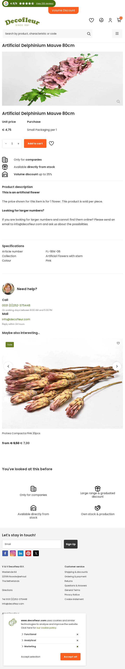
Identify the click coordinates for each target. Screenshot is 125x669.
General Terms (72, 590)
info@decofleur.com (16, 319)
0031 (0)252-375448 (16, 305)
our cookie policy (46, 627)
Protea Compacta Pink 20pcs (21, 433)
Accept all (70, 656)
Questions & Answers (76, 585)
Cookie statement (74, 599)
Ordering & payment (75, 576)
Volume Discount (63, 10)
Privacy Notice (72, 594)
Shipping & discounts (76, 571)
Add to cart (35, 143)
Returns (69, 581)
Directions (7, 590)
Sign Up (71, 544)
